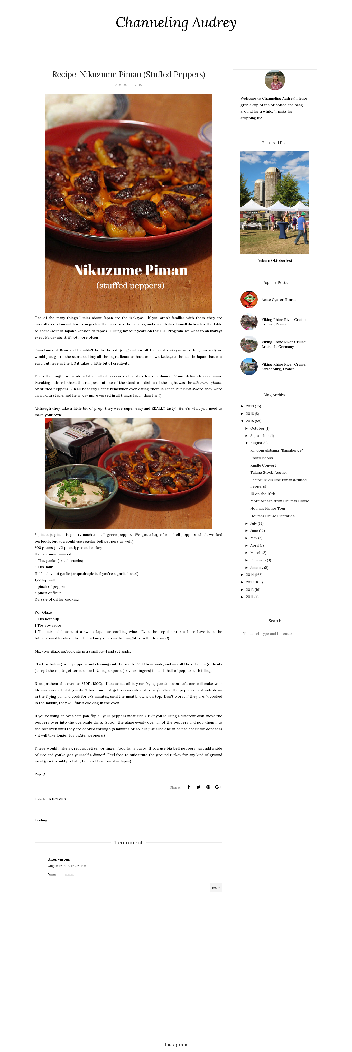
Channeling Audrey (176, 22)
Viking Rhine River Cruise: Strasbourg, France (284, 366)
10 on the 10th (262, 493)
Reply (216, 887)
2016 (250, 413)
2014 (250, 574)
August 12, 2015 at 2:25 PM (67, 866)
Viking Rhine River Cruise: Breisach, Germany (284, 344)
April (254, 545)
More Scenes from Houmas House (279, 501)
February (258, 560)
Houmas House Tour (268, 508)
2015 (250, 420)
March (255, 552)
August (256, 443)
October (257, 428)
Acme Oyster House (279, 299)
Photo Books (261, 457)
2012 (250, 589)
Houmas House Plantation (272, 516)
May (253, 538)
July (253, 523)
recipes (57, 799)
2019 (250, 406)
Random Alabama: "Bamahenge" (276, 450)
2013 (250, 582)
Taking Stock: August (268, 472)
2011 (249, 596)
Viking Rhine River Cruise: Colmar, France (284, 322)
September (259, 435)
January (256, 567)
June (254, 530)
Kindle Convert (263, 465)
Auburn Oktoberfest (275, 260)
